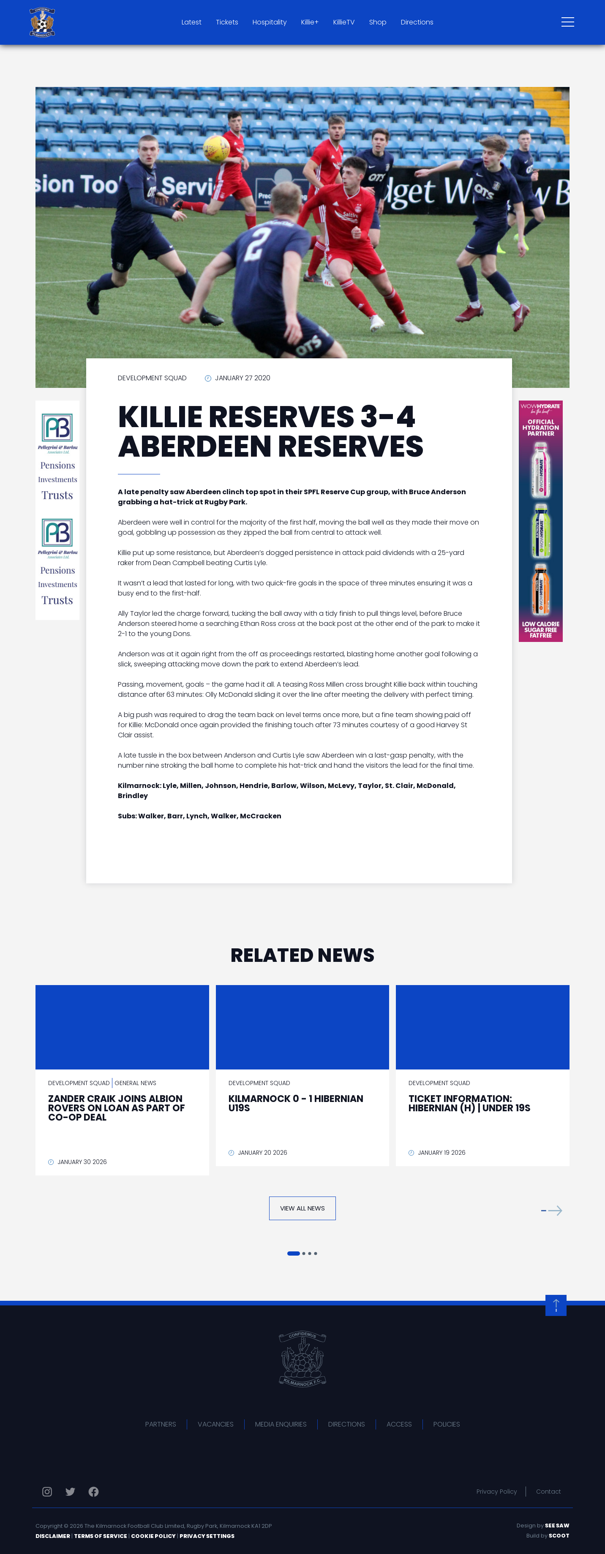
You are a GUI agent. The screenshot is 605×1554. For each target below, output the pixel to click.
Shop (378, 22)
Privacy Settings (207, 1536)
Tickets (227, 22)
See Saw (557, 1525)
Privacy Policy (497, 1491)
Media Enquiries (281, 1424)
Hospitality (270, 22)
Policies (446, 1424)
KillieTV (344, 22)
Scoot (559, 1535)
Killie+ (310, 22)
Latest (192, 22)
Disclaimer (52, 1536)
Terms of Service (100, 1536)
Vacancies (216, 1424)
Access (399, 1424)
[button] (552, 1210)
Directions (417, 22)
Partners (160, 1424)
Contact (548, 1491)
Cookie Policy (153, 1536)
